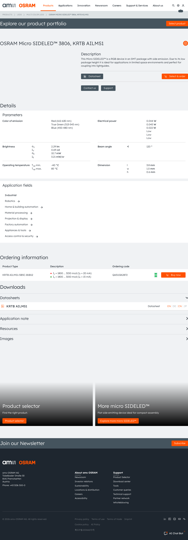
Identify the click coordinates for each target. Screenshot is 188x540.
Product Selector (121, 477)
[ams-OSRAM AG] (18, 5)
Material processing (16, 212)
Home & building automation (21, 206)
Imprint (128, 519)
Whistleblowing (121, 502)
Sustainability (82, 485)
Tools (116, 485)
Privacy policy (82, 519)
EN (169, 306)
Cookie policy (82, 524)
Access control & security (19, 236)
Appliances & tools (15, 230)
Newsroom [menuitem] (101, 5)
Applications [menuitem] (65, 5)
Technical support (122, 494)
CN (180, 306)
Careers (79, 494)
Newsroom (80, 477)
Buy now (173, 274)
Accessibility (81, 498)
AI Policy (95, 524)
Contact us (90, 87)
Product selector (14, 420)
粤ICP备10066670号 (85, 530)
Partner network (121, 498)
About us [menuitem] (158, 5)
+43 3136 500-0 (17, 485)
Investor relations (84, 481)
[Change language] (178, 5)
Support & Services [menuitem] (137, 5)
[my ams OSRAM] (183, 5)
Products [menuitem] (48, 5)
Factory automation (16, 224)
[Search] (173, 5)
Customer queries (122, 489)
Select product (177, 23)
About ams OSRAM (86, 472)
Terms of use (98, 519)
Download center (121, 481)
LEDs (19, 14)
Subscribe (179, 443)
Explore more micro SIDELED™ (118, 420)
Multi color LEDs (35, 14)
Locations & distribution (87, 489)
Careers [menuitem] (116, 5)
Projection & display (16, 218)
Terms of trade (114, 519)
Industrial (10, 195)
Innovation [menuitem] (83, 5)
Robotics (10, 200)
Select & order (174, 76)
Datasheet (92, 76)
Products (7, 14)
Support (108, 87)
